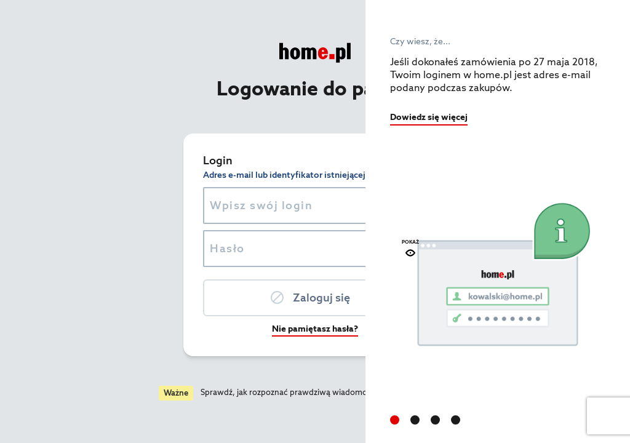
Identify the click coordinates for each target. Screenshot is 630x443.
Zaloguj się (189, 297)
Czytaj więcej (314, 392)
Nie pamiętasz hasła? (183, 328)
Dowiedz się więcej (429, 116)
